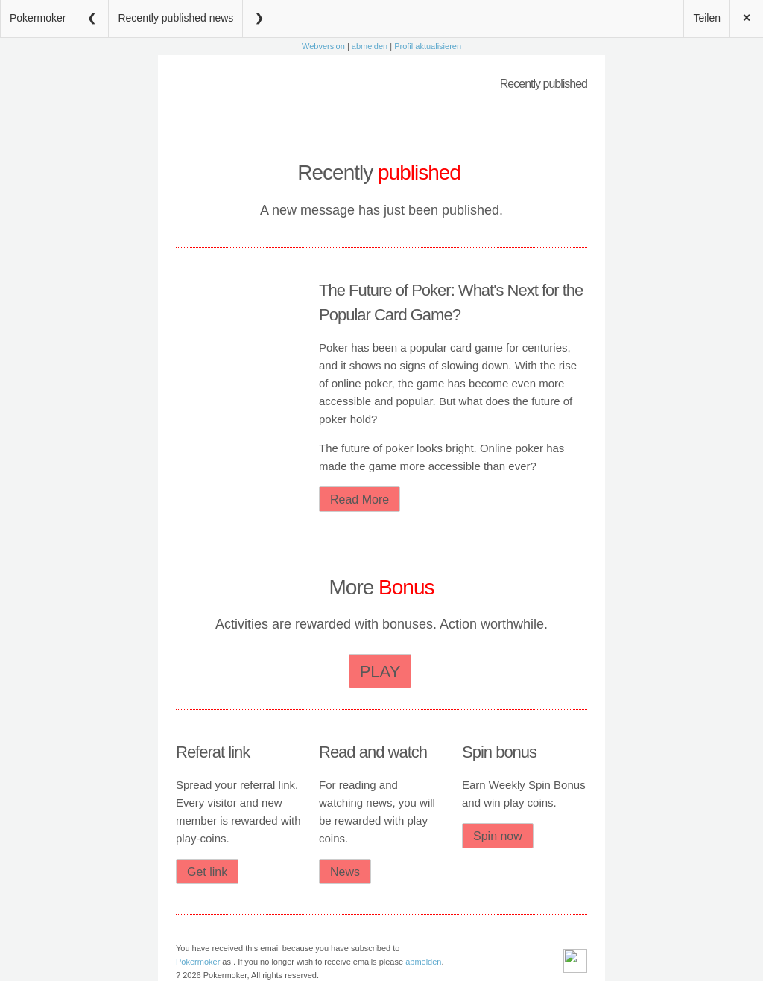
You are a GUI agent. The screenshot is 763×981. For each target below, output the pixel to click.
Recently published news (175, 18)
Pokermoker (38, 18)
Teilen (707, 18)
